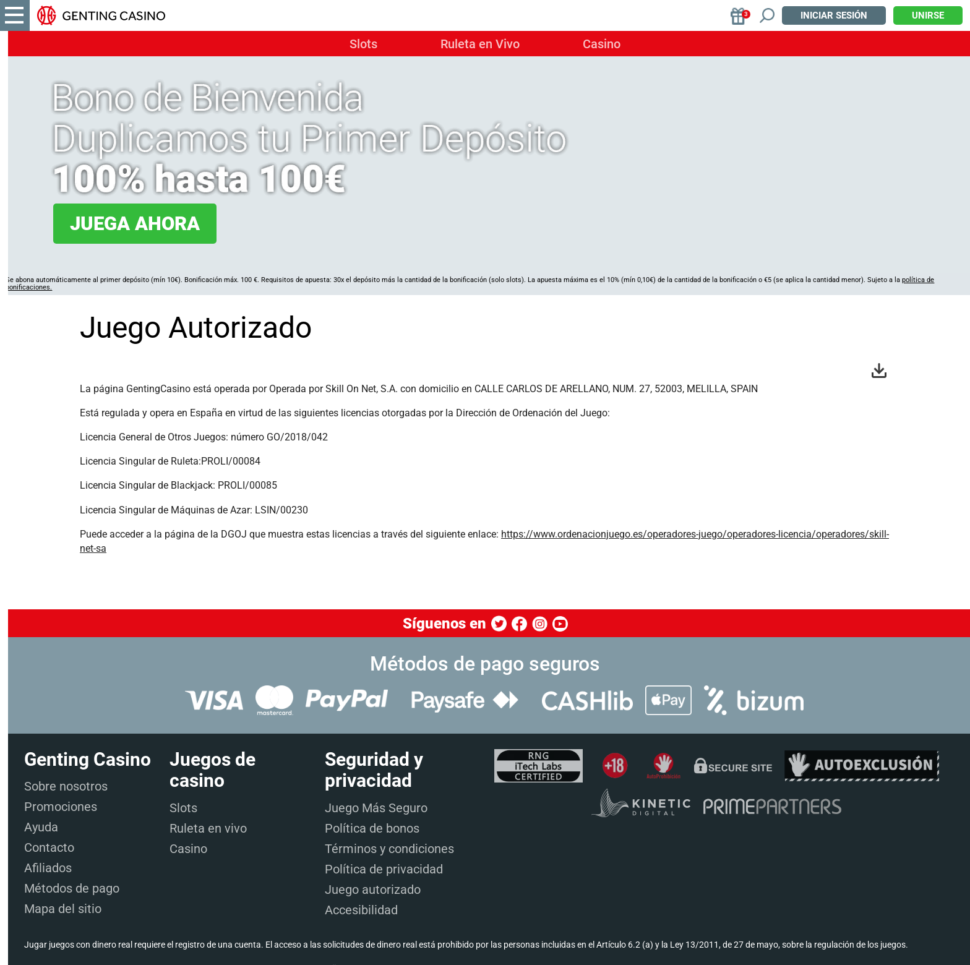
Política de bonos (372, 828)
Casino (601, 43)
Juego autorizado (373, 889)
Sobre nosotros (66, 786)
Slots (363, 43)
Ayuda (41, 827)
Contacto (49, 847)
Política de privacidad (384, 869)
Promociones (60, 806)
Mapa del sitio (62, 908)
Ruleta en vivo (208, 828)
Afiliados (48, 867)
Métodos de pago (71, 888)
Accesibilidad (361, 910)
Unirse (928, 15)
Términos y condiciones (389, 848)
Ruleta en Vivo (480, 43)
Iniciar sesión (833, 15)
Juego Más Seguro (376, 807)
